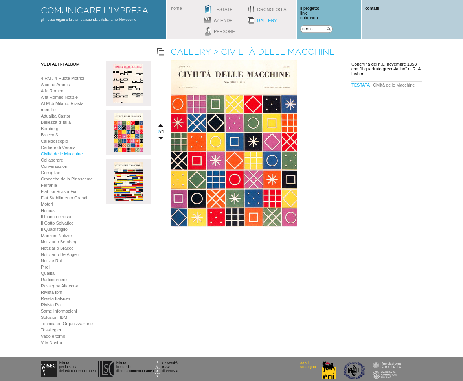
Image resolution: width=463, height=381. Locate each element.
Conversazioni (54, 166)
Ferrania (49, 185)
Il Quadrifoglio (54, 229)
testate (223, 9)
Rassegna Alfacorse (60, 285)
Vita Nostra (51, 342)
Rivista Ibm (51, 292)
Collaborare (52, 160)
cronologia (272, 9)
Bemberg (50, 128)
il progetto (309, 8)
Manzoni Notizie (56, 235)
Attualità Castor (55, 116)
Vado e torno (53, 336)
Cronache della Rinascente (67, 179)
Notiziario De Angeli (60, 254)
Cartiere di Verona (58, 147)
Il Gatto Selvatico (57, 223)
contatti (372, 8)
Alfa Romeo (52, 90)
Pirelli (46, 267)
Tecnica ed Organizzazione (67, 323)
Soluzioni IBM (54, 317)
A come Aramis (55, 84)
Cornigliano (52, 172)
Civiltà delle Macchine (62, 153)
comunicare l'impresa (95, 10)
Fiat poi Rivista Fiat (59, 191)
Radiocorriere (54, 279)
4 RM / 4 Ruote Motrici (62, 78)
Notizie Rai (51, 260)
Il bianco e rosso (56, 216)
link (303, 13)
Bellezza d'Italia (56, 122)
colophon (309, 17)
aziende (223, 20)
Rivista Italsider (55, 298)
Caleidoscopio (54, 141)
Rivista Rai (51, 304)
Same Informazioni (59, 311)
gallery (267, 20)
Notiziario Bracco (57, 248)
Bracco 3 (49, 135)
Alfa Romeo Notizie (59, 97)
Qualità (48, 273)
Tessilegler (51, 330)
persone (224, 31)
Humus (48, 210)
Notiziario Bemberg (59, 241)
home (176, 8)
